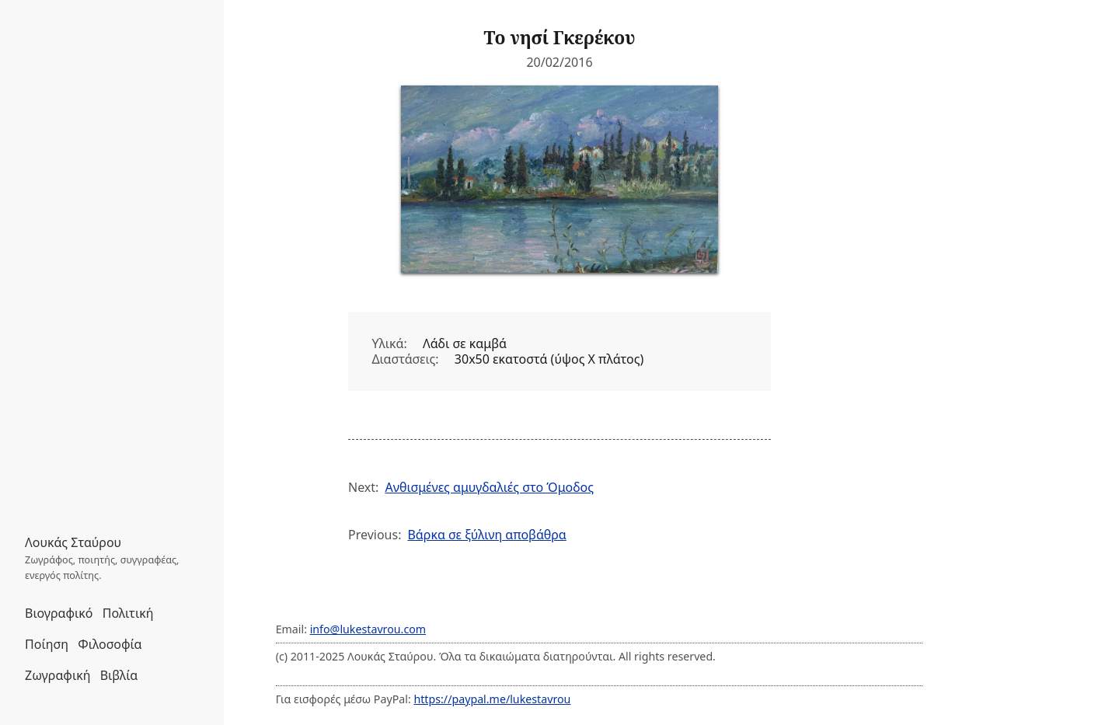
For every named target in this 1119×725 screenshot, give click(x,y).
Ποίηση (46, 644)
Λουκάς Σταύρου (73, 542)
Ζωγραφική (57, 675)
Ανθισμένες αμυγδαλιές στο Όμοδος (489, 487)
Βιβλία (119, 675)
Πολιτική (128, 613)
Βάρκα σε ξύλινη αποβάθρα (486, 534)
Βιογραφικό (59, 613)
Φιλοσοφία (109, 644)
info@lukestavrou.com (368, 629)
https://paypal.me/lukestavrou (491, 699)
